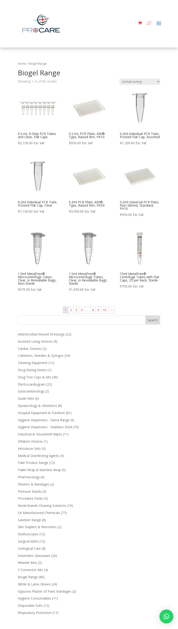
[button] (166, 616)
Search (152, 320)
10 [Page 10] (104, 310)
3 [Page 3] (76, 310)
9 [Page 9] (98, 310)
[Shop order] (139, 82)
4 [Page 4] (82, 310)
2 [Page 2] (71, 310)
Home (22, 63)
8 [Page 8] (93, 310)
